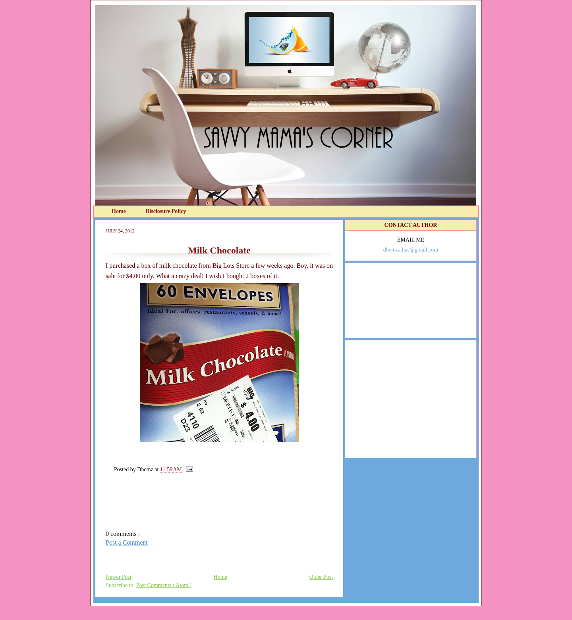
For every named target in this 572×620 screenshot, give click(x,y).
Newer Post (118, 577)
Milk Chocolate (219, 250)
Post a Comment (127, 542)
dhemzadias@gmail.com (410, 250)
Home (119, 211)
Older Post (321, 577)
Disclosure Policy (165, 211)
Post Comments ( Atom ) (163, 585)
